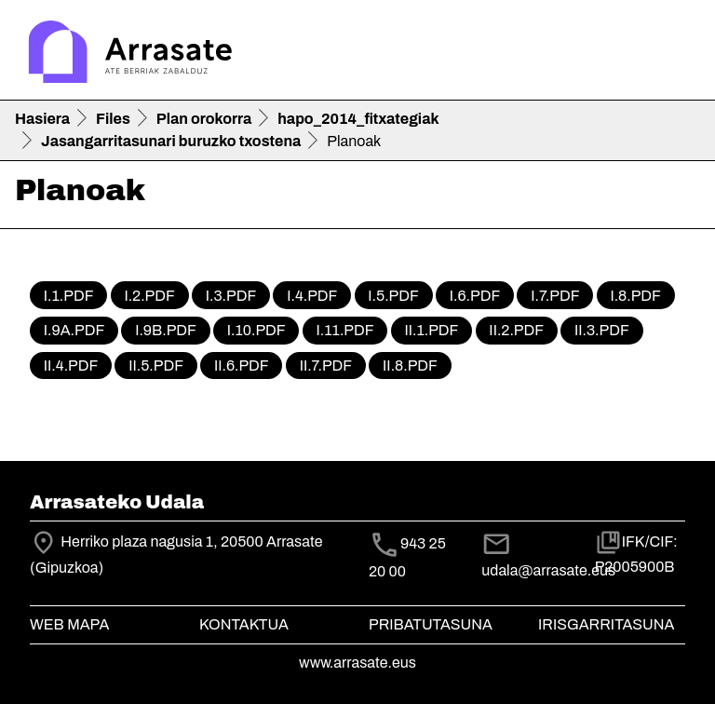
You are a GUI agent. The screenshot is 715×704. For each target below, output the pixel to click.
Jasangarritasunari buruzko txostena (171, 141)
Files (113, 119)
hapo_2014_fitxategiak (357, 119)
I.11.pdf (345, 330)
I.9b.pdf (165, 330)
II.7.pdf (326, 365)
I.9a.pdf (74, 330)
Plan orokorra (203, 119)
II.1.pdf (431, 330)
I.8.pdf (635, 296)
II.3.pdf (601, 330)
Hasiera (42, 119)
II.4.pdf (71, 365)
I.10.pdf (256, 330)
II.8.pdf (410, 365)
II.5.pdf (155, 365)
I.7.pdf (555, 296)
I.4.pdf (312, 296)
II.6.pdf (241, 365)
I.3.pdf (231, 296)
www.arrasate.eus (357, 662)
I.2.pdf (149, 296)
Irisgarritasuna (606, 624)
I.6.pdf (475, 296)
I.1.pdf (69, 296)
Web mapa (69, 624)
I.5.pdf (393, 296)
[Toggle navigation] (674, 54)
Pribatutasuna (430, 624)
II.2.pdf (516, 330)
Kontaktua (244, 624)
